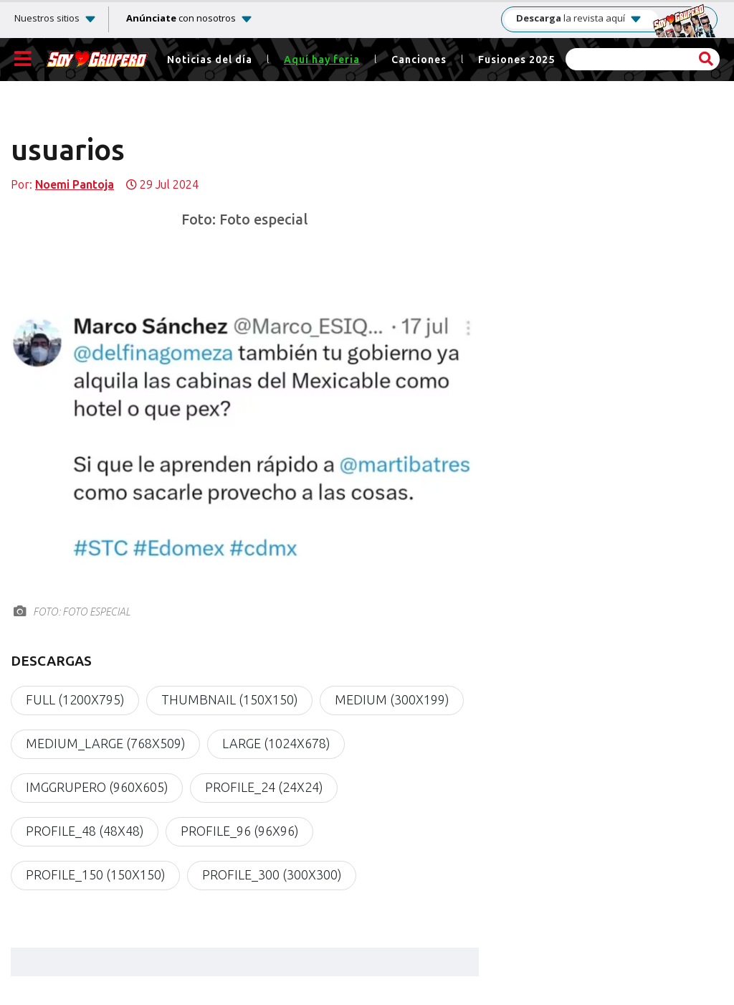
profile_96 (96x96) (239, 831)
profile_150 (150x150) (95, 875)
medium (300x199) (392, 700)
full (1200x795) (75, 700)
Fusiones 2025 (516, 60)
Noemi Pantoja (74, 185)
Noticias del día (209, 60)
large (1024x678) (276, 744)
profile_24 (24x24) (264, 788)
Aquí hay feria (322, 60)
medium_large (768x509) (105, 744)
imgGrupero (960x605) (97, 788)
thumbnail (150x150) (229, 700)
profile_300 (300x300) (271, 875)
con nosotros (181, 17)
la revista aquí (579, 18)
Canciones (419, 60)
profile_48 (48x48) (84, 831)
